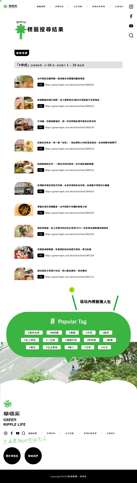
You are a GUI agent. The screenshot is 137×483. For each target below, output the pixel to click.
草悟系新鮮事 (98, 6)
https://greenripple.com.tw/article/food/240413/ (69, 148)
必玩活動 (78, 6)
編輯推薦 (41, 6)
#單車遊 (91, 339)
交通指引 (119, 6)
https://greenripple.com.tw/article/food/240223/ (69, 234)
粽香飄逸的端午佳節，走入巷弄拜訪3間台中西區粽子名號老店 (68, 99)
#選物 (105, 332)
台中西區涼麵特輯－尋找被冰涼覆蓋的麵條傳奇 (61, 78)
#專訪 (32, 347)
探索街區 (59, 6)
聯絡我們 (33, 455)
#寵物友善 (33, 332)
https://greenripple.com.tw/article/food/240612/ (69, 106)
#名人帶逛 (30, 339)
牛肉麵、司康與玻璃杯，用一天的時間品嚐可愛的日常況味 (66, 121)
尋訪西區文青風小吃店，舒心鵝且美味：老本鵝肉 (63, 270)
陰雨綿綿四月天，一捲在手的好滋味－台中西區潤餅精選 (65, 164)
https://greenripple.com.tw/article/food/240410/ (69, 191)
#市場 (89, 332)
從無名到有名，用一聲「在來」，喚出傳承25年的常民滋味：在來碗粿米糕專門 (77, 142)
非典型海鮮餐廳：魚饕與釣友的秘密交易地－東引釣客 (64, 249)
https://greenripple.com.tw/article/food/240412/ (69, 170)
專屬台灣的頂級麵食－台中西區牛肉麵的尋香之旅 (62, 206)
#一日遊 (50, 339)
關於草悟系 (12, 455)
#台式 (104, 347)
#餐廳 (72, 332)
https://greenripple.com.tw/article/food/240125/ (69, 255)
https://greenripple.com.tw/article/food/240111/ (69, 276)
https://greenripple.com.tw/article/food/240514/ (69, 127)
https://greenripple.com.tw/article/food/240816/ (69, 84)
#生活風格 (52, 347)
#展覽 (109, 339)
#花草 (88, 347)
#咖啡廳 (54, 332)
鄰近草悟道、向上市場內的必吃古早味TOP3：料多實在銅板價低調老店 (72, 228)
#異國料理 (71, 339)
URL (41, 84)
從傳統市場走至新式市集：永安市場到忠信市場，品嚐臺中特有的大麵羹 (73, 185)
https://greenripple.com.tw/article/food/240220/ (69, 212)
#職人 (71, 347)
